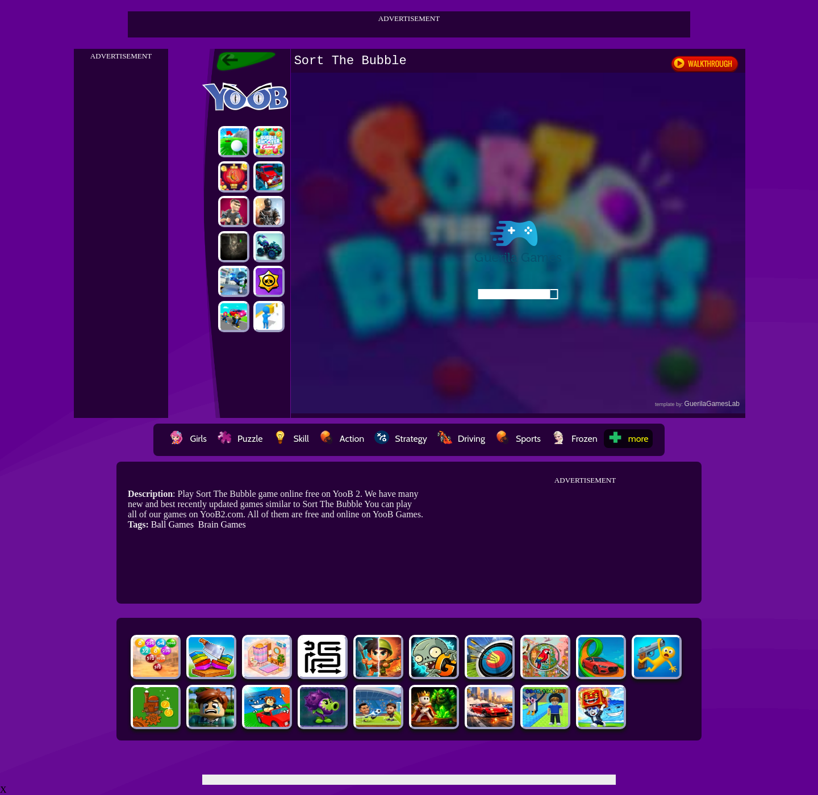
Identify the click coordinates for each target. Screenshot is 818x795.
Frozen (574, 438)
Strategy (400, 438)
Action (341, 438)
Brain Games (222, 524)
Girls (188, 438)
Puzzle (239, 438)
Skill (290, 438)
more (628, 438)
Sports (518, 438)
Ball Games (172, 524)
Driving (461, 438)
